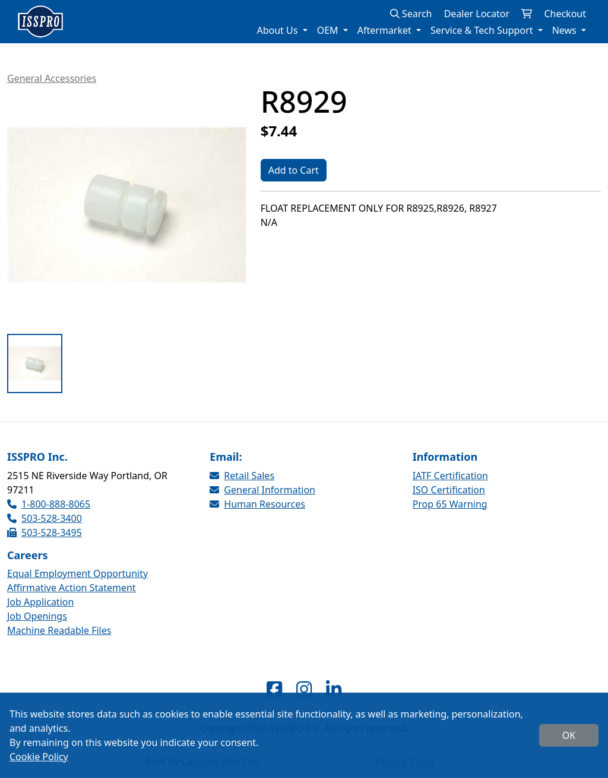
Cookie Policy (39, 756)
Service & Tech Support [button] (483, 30)
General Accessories (51, 78)
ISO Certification (449, 489)
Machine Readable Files (59, 630)
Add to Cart (293, 170)
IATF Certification (450, 475)
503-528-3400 (44, 518)
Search (411, 13)
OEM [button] (329, 30)
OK (568, 735)
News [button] (565, 30)
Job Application (40, 601)
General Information (262, 489)
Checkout (565, 13)
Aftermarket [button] (385, 30)
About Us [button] (278, 30)
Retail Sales (242, 475)
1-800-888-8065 (48, 504)
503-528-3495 (44, 532)
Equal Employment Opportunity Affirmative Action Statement (77, 580)
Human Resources (257, 504)
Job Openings (37, 616)
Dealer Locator (476, 13)
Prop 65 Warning (450, 504)
